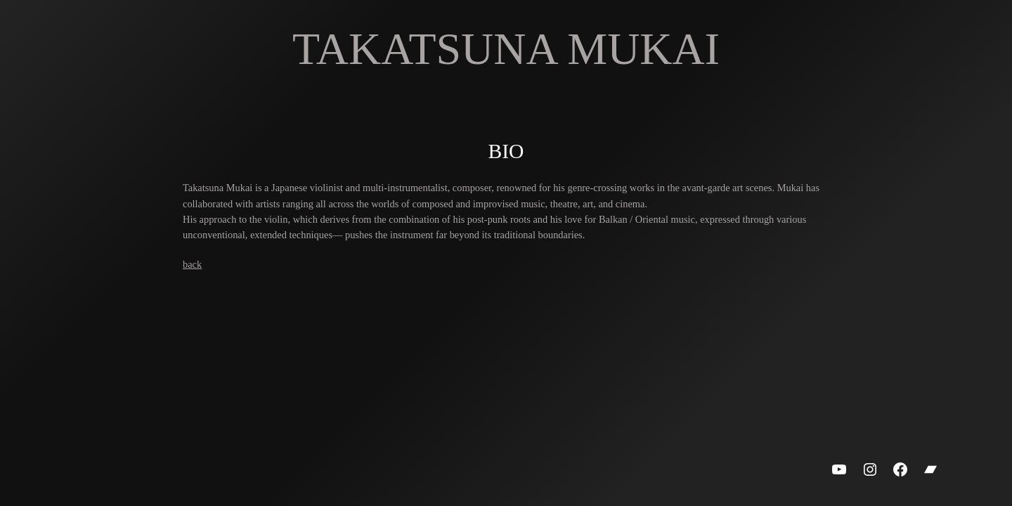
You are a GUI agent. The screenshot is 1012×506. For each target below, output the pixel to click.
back (192, 264)
